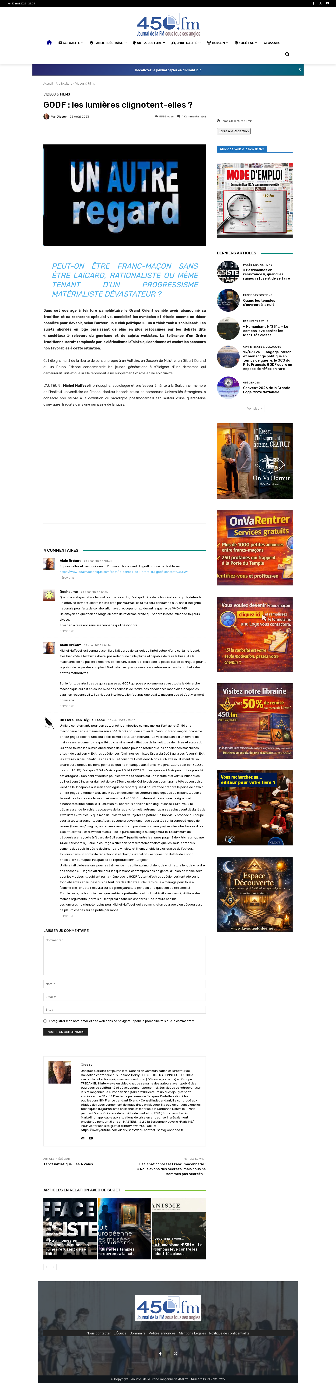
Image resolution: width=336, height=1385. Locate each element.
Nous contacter (99, 1335)
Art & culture (64, 83)
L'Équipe (120, 1335)
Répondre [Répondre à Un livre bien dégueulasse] (67, 916)
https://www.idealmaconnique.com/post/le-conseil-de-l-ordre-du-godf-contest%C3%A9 (124, 572)
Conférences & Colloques (262, 346)
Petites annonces (162, 1335)
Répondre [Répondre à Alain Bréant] (67, 577)
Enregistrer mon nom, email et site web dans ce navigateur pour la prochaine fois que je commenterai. (122, 1021)
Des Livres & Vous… (168, 1242)
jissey (61, 116)
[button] (287, 54)
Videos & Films (85, 83)
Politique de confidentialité (229, 1335)
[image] (255, 200)
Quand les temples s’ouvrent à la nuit (116, 1254)
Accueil (48, 83)
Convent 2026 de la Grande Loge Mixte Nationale (266, 390)
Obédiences (251, 382)
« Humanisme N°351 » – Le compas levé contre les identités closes (177, 1251)
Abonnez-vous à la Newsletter (242, 149)
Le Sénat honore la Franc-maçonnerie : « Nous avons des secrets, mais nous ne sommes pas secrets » (171, 1169)
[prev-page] (46, 1269)
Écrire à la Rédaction (234, 131)
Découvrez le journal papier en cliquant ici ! (168, 70)
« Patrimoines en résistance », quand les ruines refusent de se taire (69, 1251)
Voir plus (254, 408)
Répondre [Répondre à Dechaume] (67, 631)
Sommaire (138, 1335)
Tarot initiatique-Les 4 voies (68, 1164)
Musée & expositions (61, 1242)
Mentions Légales (192, 1335)
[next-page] (54, 1269)
